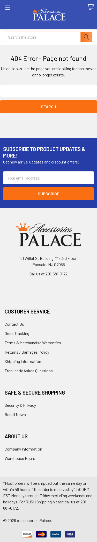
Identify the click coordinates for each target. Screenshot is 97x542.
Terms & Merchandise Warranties (33, 342)
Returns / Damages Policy (27, 352)
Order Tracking (17, 333)
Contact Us (14, 324)
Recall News (15, 414)
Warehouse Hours (20, 458)
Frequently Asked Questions (29, 370)
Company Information (23, 448)
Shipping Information (23, 361)
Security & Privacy (20, 405)
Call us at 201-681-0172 (48, 273)
